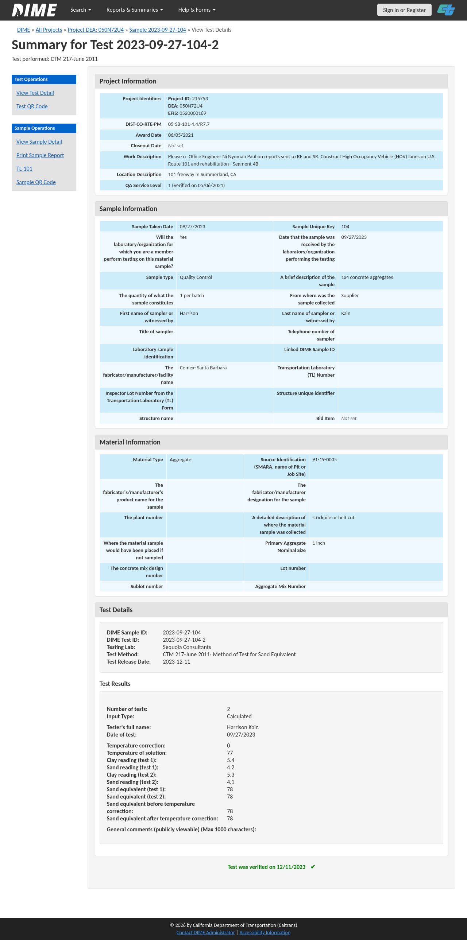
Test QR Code (32, 106)
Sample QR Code (36, 182)
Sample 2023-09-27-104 (158, 29)
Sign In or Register (404, 10)
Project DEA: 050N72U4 (96, 29)
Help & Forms (197, 9)
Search (80, 9)
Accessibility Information (264, 932)
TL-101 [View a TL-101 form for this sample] (24, 168)
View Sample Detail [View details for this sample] (39, 141)
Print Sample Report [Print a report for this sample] (40, 155)
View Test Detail (35, 92)
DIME (23, 29)
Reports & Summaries (135, 9)
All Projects (49, 29)
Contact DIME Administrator (206, 932)
